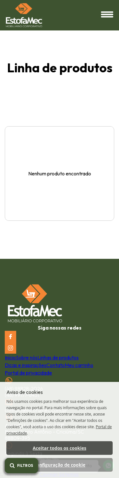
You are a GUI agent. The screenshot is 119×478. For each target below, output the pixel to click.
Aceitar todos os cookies (59, 448)
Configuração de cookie (59, 465)
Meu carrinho (79, 365)
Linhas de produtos (58, 357)
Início (10, 357)
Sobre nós (26, 357)
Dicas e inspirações (25, 365)
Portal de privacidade (28, 373)
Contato (55, 365)
